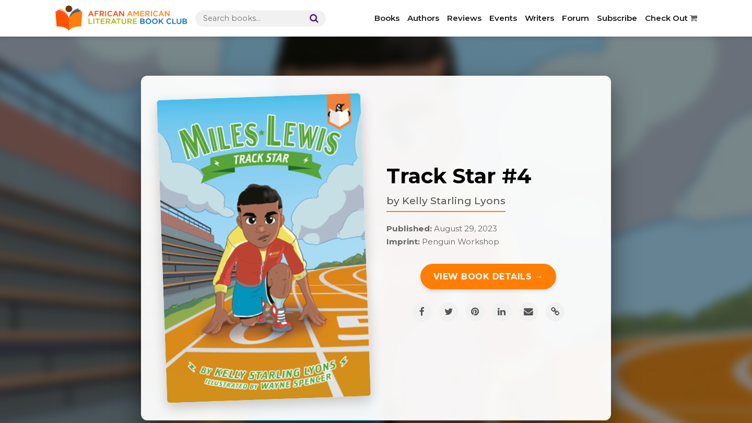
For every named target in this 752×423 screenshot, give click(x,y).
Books (387, 18)
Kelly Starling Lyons (454, 200)
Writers (539, 18)
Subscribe (617, 18)
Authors (423, 18)
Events (503, 18)
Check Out (671, 18)
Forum (575, 18)
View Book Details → (488, 276)
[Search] (312, 18)
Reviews (464, 18)
